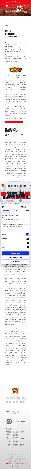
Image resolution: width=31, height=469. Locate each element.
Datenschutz (20, 463)
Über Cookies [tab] (25, 210)
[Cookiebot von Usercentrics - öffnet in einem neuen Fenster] (20, 207)
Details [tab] (15, 210)
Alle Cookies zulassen (15, 253)
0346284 (15, 466)
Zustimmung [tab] (5, 210)
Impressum (9, 463)
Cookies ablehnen (15, 261)
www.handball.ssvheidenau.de (14, 122)
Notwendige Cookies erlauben (15, 257)
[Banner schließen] (28, 206)
